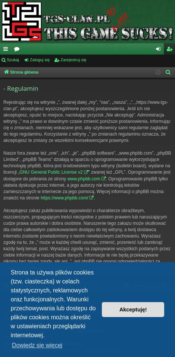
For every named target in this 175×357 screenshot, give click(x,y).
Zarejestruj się (73, 60)
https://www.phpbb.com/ (64, 198)
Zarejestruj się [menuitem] (171, 50)
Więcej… (7, 50)
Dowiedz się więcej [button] (37, 345)
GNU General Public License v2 (50, 172)
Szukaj (13, 60)
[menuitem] (168, 72)
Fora (18, 50)
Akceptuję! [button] (133, 310)
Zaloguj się (40, 60)
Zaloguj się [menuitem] (160, 50)
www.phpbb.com (83, 178)
